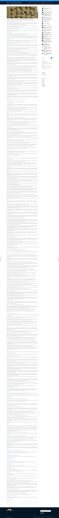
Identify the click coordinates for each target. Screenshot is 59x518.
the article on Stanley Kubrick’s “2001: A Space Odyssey (14, 36)
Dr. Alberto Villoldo (22, 30)
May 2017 (43, 82)
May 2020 (43, 79)
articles (11, 34)
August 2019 (43, 80)
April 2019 (43, 81)
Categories (43, 73)
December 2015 (44, 86)
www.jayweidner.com (27, 33)
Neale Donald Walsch (27, 30)
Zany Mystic (25, 20)
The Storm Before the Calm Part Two (45, 62)
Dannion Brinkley (18, 30)
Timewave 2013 (21, 26)
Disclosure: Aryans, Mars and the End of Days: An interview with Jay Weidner (20, 19)
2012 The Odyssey (14, 26)
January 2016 (43, 85)
